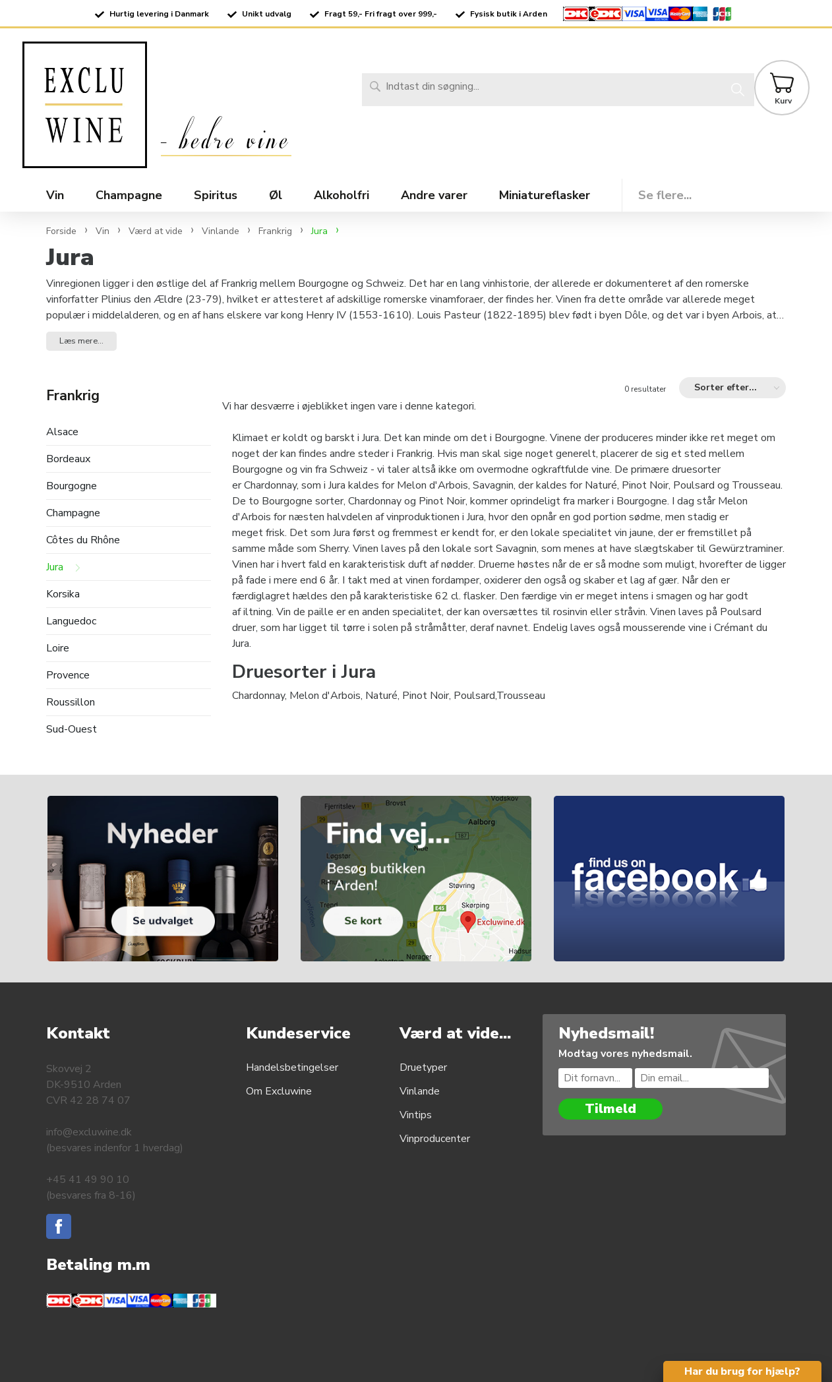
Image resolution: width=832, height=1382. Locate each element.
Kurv (783, 101)
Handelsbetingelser (292, 1067)
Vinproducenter (435, 1138)
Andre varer (434, 195)
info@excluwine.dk (89, 1132)
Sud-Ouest (71, 729)
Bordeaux (68, 459)
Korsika (63, 594)
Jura (54, 567)
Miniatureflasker (544, 195)
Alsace (62, 432)
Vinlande (420, 1091)
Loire (57, 648)
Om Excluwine (279, 1091)
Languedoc (71, 621)
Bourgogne (71, 486)
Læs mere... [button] (81, 341)
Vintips (416, 1115)
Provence (68, 675)
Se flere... (665, 195)
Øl (275, 195)
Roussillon (70, 702)
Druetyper (423, 1067)
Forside (61, 231)
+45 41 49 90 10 (87, 1179)
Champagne (73, 513)
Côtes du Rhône (83, 540)
